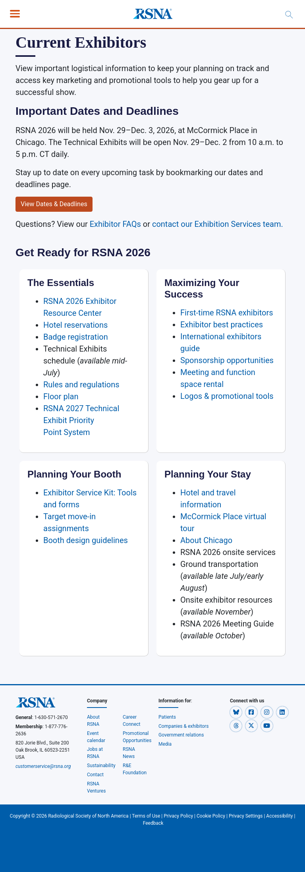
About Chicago (206, 540)
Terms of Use (146, 816)
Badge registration (75, 337)
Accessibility (279, 816)
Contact (95, 774)
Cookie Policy (211, 816)
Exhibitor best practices (221, 324)
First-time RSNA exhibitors (226, 312)
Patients (167, 717)
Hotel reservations (75, 325)
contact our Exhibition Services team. (217, 224)
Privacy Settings (246, 816)
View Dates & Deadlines (54, 204)
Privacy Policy (178, 816)
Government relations (181, 735)
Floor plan (61, 396)
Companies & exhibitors (183, 726)
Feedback (153, 823)
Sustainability (101, 765)
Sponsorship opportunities (227, 360)
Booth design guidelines (85, 540)
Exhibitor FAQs (115, 224)
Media (165, 744)
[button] (236, 712)
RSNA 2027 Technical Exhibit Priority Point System (81, 420)
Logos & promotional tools (227, 396)
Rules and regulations (81, 384)
